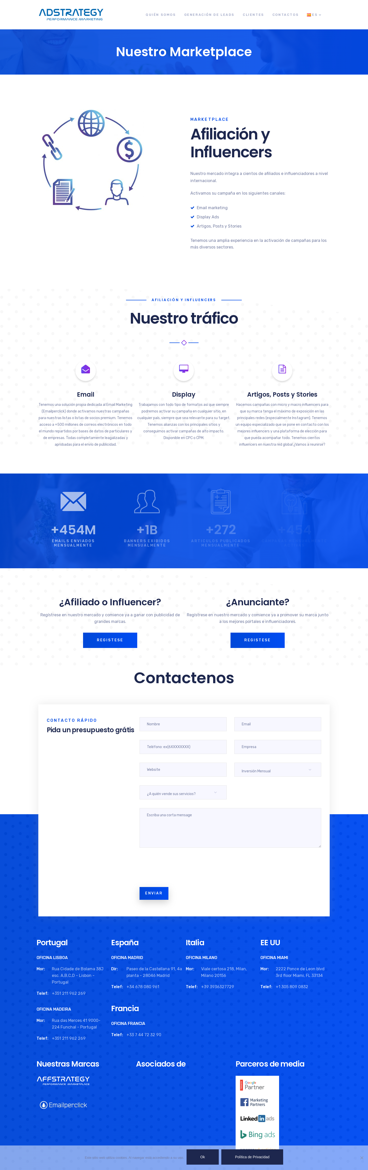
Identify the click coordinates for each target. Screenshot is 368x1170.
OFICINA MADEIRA (54, 1009)
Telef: (42, 993)
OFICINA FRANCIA (128, 1023)
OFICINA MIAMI (274, 957)
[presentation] (178, 868)
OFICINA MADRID (127, 957)
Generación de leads (209, 15)
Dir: (114, 968)
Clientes (253, 15)
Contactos (285, 15)
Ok (202, 1157)
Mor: (41, 968)
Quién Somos (161, 15)
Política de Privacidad (252, 1157)
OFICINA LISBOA (52, 957)
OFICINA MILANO (201, 957)
